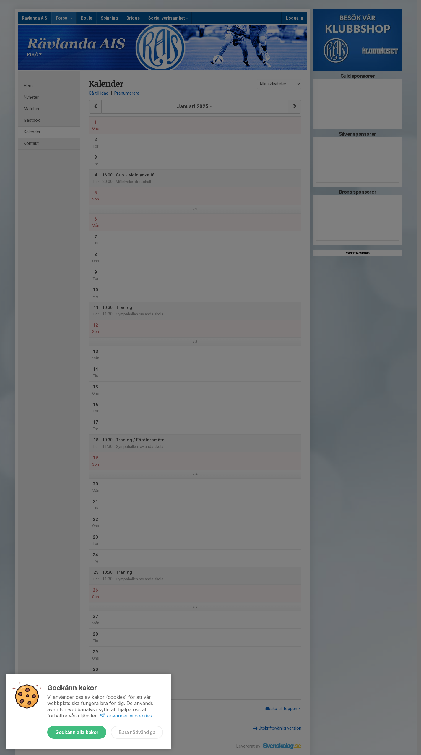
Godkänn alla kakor (76, 732)
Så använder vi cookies (126, 716)
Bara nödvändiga (137, 732)
